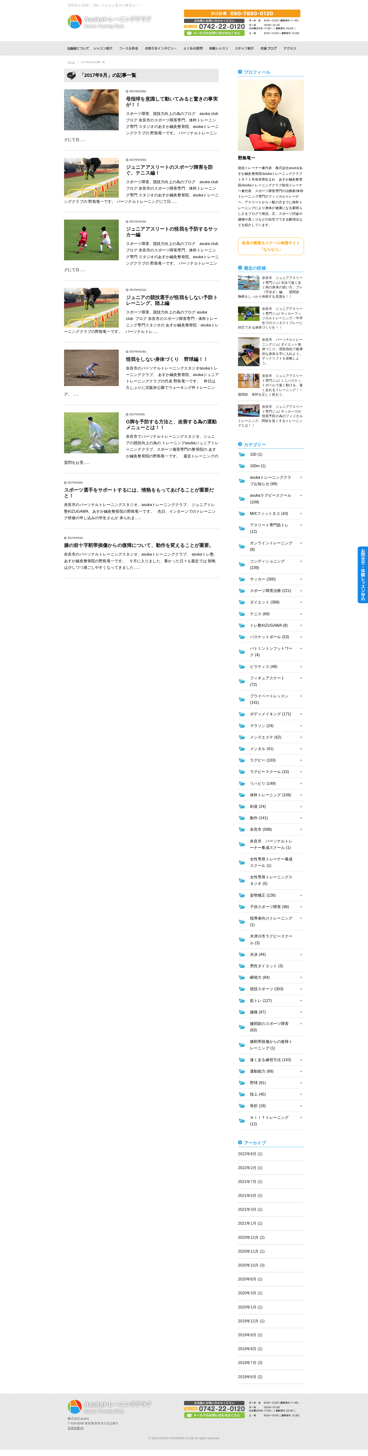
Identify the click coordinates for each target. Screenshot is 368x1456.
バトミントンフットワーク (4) (271, 651)
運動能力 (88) (261, 1071)
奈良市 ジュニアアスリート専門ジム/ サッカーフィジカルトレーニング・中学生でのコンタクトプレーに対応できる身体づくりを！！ (270, 318)
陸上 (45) (258, 1094)
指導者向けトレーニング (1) (271, 921)
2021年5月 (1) (250, 1196)
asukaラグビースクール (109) (270, 498)
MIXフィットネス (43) (269, 514)
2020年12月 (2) (251, 1237)
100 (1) (256, 454)
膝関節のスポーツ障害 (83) (269, 1027)
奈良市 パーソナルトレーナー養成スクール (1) (271, 844)
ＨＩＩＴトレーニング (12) (269, 1120)
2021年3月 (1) (250, 1209)
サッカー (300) (263, 579)
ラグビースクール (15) (269, 772)
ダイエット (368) (264, 602)
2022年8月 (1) (250, 1154)
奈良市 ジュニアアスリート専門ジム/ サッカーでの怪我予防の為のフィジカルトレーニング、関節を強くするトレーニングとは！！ (270, 415)
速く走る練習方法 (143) (270, 1060)
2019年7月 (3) (250, 1363)
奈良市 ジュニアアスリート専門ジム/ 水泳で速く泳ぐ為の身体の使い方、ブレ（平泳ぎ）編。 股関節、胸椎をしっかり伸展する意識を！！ (270, 287)
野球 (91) (258, 1083)
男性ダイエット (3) (266, 966)
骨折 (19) (258, 1106)
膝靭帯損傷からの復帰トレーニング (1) (271, 1045)
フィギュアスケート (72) (267, 681)
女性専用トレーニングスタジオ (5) (271, 880)
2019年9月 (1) (250, 1335)
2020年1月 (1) (250, 1307)
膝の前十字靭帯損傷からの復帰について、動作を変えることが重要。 (139, 545)
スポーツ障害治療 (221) (270, 591)
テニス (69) (260, 614)
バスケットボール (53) (269, 637)
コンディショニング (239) (267, 564)
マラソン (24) (261, 726)
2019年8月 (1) (250, 1349)
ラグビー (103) (263, 760)
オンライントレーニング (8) (271, 546)
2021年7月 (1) (250, 1182)
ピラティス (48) (263, 667)
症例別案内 (75, 1428)
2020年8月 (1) (250, 1279)
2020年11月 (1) (251, 1251)
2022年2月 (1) (250, 1168)
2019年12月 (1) (251, 1321)
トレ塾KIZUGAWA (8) (269, 625)
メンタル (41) (261, 749)
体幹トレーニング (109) (270, 795)
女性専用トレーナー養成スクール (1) (271, 862)
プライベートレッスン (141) (269, 699)
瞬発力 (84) (260, 977)
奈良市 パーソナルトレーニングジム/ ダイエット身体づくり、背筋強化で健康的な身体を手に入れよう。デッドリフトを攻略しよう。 (270, 351)
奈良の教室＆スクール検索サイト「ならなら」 (271, 246)
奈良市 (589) (261, 829)
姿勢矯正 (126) (263, 895)
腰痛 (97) (258, 1012)
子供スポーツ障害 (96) (269, 907)
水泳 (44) (258, 954)
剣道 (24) (258, 806)
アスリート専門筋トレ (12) (269, 528)
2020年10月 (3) (251, 1265)
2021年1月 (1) (250, 1223)
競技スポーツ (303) (266, 989)
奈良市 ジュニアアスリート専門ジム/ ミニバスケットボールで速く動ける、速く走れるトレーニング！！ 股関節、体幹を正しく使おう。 (271, 385)
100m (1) (258, 466)
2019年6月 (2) (250, 1377)
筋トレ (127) (261, 1001)
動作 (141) (259, 818)
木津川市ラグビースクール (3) (271, 939)
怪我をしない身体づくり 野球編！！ (167, 359)
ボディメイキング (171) (270, 714)
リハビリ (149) (263, 783)
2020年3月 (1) (250, 1293)
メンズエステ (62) (265, 737)
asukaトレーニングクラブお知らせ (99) (270, 480)
